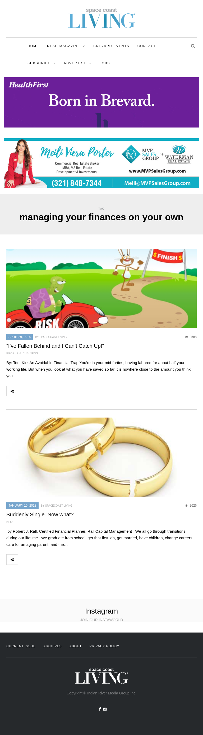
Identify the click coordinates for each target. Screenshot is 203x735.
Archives (52, 646)
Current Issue (21, 646)
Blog (10, 522)
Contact (146, 46)
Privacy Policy (104, 646)
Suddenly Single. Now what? (40, 514)
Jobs (105, 63)
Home (33, 46)
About (76, 646)
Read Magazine (63, 46)
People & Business (22, 353)
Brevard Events (111, 46)
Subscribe (38, 63)
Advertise (75, 63)
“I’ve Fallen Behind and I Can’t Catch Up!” (55, 346)
